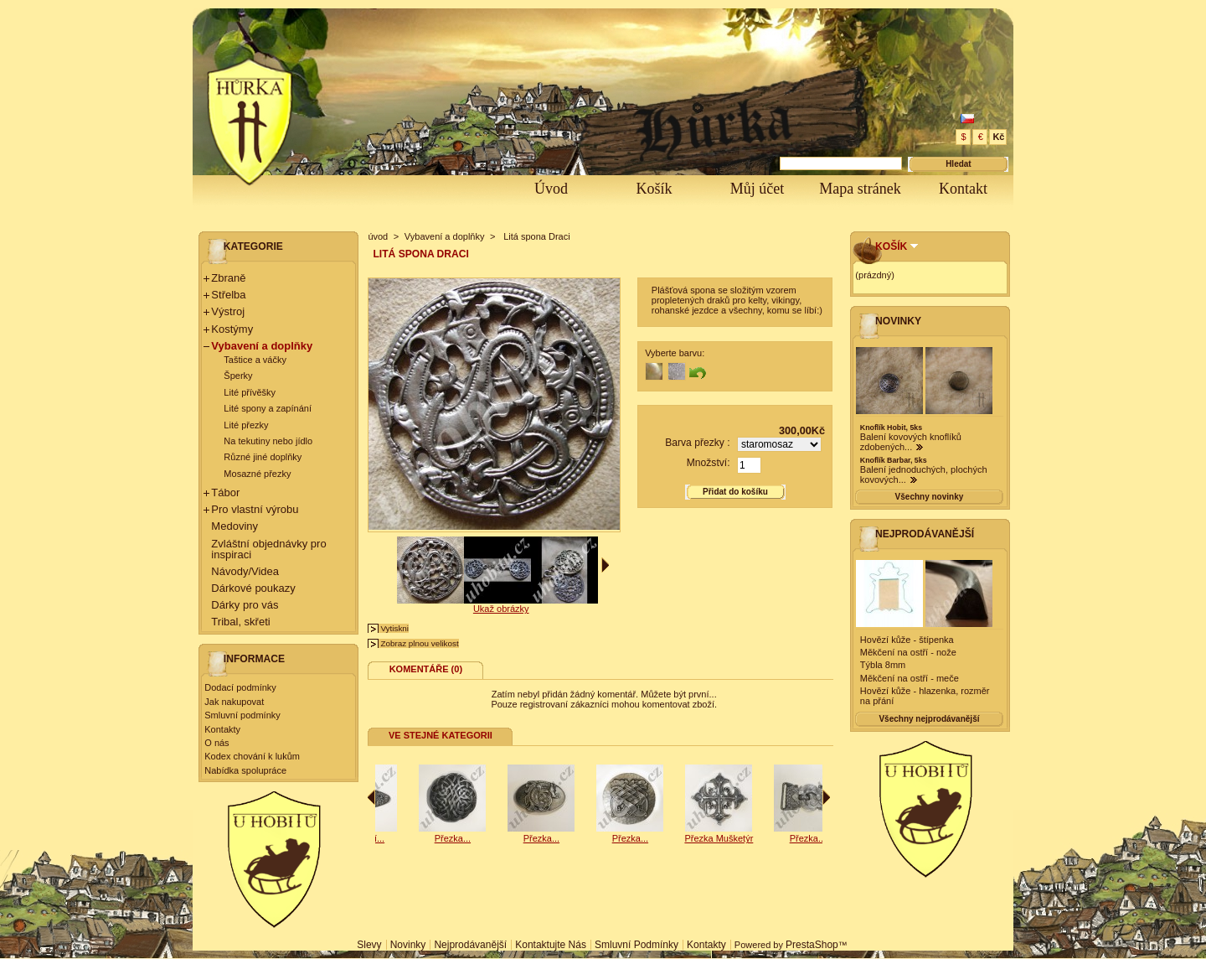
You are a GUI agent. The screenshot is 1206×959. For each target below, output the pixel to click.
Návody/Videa (245, 571)
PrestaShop (812, 945)
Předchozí (371, 797)
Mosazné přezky (257, 474)
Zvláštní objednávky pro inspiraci (268, 549)
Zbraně (228, 278)
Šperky (238, 376)
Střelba (228, 294)
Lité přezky (246, 425)
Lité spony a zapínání (268, 408)
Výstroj (228, 311)
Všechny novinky (929, 496)
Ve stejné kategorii (440, 735)
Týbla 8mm (882, 665)
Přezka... (396, 838)
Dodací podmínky (240, 687)
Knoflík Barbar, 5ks (893, 460)
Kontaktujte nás (550, 945)
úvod (378, 236)
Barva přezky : (697, 442)
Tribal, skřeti (240, 621)
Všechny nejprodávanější (929, 718)
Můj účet (757, 188)
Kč (998, 137)
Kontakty (222, 729)
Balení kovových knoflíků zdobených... (910, 442)
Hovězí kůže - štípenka (907, 640)
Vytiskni (394, 628)
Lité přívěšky (250, 392)
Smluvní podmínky (242, 715)
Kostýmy (232, 329)
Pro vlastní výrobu (254, 509)
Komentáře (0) (425, 669)
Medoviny (234, 526)
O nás (216, 743)
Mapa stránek (859, 188)
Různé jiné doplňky (263, 457)
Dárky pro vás (244, 605)
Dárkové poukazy (253, 588)
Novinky (898, 321)
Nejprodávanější (924, 534)
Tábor (225, 492)
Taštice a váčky (255, 360)
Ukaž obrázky (501, 609)
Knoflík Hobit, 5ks (891, 427)
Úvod (551, 188)
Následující (826, 797)
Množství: (708, 463)
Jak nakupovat (234, 702)
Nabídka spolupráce (245, 770)
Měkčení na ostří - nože (908, 652)
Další (605, 565)
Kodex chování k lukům (252, 756)
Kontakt (963, 188)
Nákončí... (485, 838)
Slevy (369, 945)
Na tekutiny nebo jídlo (268, 441)
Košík (654, 188)
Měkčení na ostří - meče (909, 678)
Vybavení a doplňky (261, 346)
